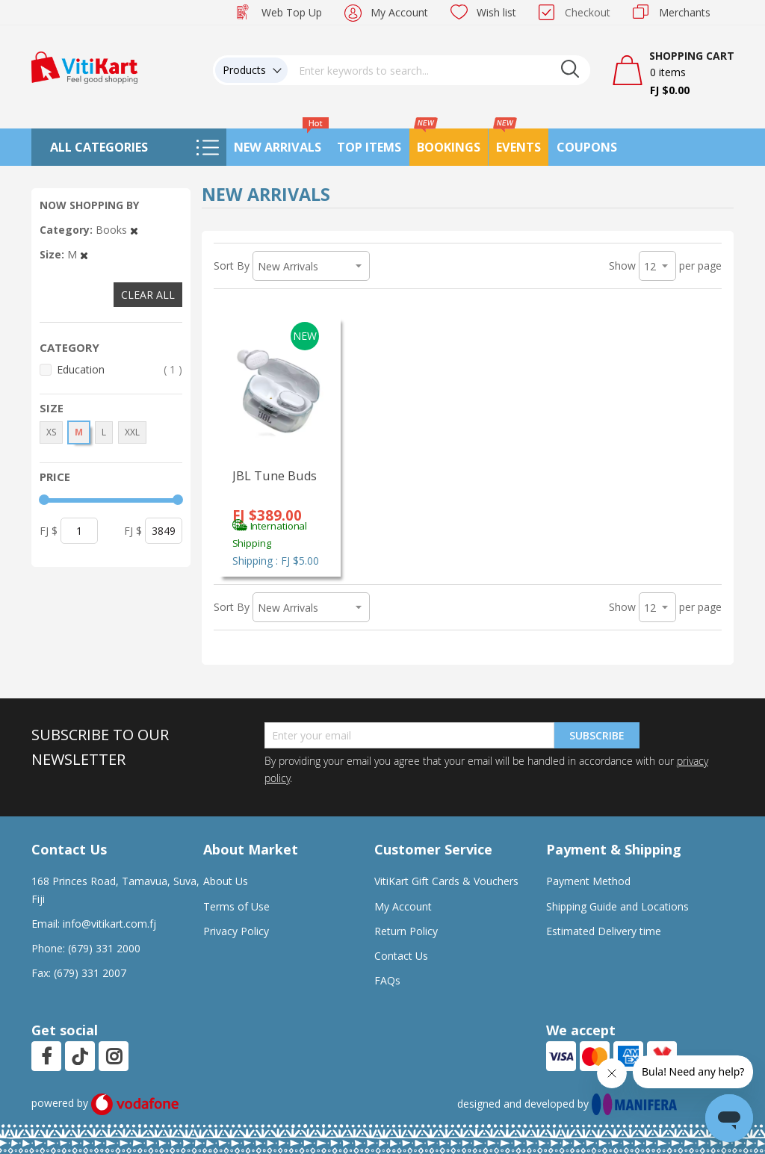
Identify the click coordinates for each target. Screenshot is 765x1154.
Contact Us (401, 956)
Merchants (684, 12)
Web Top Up (291, 12)
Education (119, 369)
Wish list (496, 12)
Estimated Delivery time (603, 931)
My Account (399, 12)
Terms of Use (236, 906)
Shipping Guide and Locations (617, 906)
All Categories (99, 147)
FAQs (387, 980)
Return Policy (406, 931)
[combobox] (439, 70)
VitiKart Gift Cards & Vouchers (446, 881)
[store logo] (84, 66)
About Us (225, 881)
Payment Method (588, 881)
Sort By (232, 265)
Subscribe (597, 735)
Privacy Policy (236, 931)
